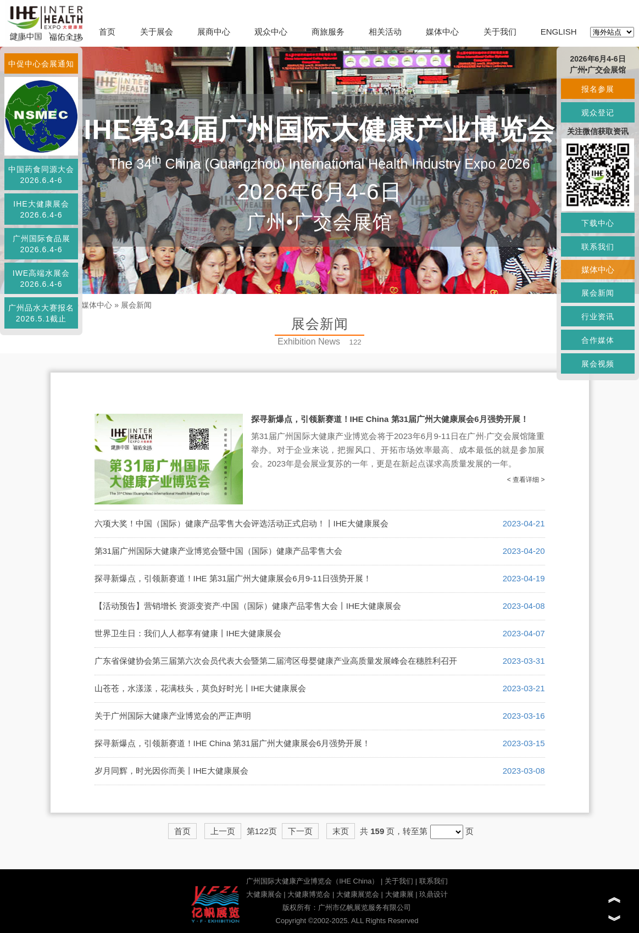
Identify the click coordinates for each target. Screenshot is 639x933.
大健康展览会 (357, 894)
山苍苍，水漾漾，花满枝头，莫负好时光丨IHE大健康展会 (200, 688)
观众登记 (597, 112)
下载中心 (597, 223)
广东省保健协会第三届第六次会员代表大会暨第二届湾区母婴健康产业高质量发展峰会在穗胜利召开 (276, 660)
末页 (340, 831)
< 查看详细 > (526, 480)
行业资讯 (597, 316)
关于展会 (156, 31)
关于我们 (500, 31)
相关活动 (385, 31)
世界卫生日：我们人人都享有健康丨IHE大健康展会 (188, 633)
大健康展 (399, 894)
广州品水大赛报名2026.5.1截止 (41, 313)
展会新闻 (136, 305)
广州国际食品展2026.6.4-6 (41, 244)
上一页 (222, 831)
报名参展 (597, 89)
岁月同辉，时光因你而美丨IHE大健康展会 (171, 770)
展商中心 (213, 31)
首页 (107, 31)
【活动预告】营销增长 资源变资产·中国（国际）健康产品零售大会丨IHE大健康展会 (248, 605)
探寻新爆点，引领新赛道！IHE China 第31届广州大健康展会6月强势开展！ (390, 419)
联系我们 (433, 881)
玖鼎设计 (433, 894)
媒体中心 (442, 31)
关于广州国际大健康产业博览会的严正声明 (173, 715)
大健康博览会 (308, 894)
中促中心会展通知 (41, 63)
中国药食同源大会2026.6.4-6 (41, 175)
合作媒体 (597, 340)
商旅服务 (328, 31)
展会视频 (597, 363)
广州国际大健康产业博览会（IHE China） (312, 881)
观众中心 (270, 31)
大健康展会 (264, 894)
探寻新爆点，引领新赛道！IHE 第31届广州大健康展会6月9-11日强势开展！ (233, 578)
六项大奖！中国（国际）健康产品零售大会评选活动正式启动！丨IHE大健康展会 (241, 523)
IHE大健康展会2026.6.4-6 (41, 209)
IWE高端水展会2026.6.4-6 (41, 278)
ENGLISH (559, 31)
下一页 (300, 831)
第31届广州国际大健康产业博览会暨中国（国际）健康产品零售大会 (219, 551)
